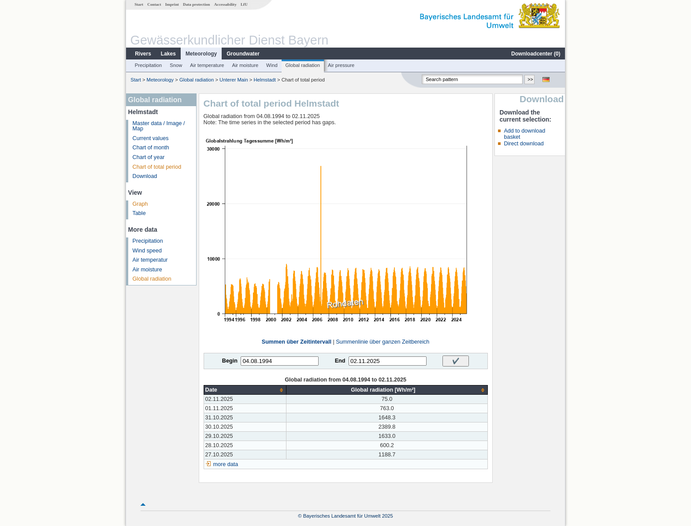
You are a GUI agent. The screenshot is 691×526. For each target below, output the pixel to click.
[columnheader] (245, 390)
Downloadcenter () (535, 54)
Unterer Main (233, 79)
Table (139, 213)
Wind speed (147, 251)
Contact (154, 4)
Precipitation (148, 65)
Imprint (172, 4)
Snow (176, 65)
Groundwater (243, 54)
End (340, 361)
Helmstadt (265, 79)
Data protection (196, 4)
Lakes (168, 54)
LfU (244, 4)
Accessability (225, 4)
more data (225, 464)
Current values (151, 138)
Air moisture (245, 65)
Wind (272, 65)
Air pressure (341, 65)
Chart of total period (157, 167)
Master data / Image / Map (159, 126)
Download (145, 176)
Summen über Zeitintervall (296, 342)
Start (138, 4)
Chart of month (151, 147)
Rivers (143, 54)
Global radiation (303, 65)
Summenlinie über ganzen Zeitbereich (382, 342)
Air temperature (207, 65)
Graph (140, 204)
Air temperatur (150, 260)
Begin (230, 361)
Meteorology (201, 54)
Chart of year (149, 157)
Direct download (523, 144)
